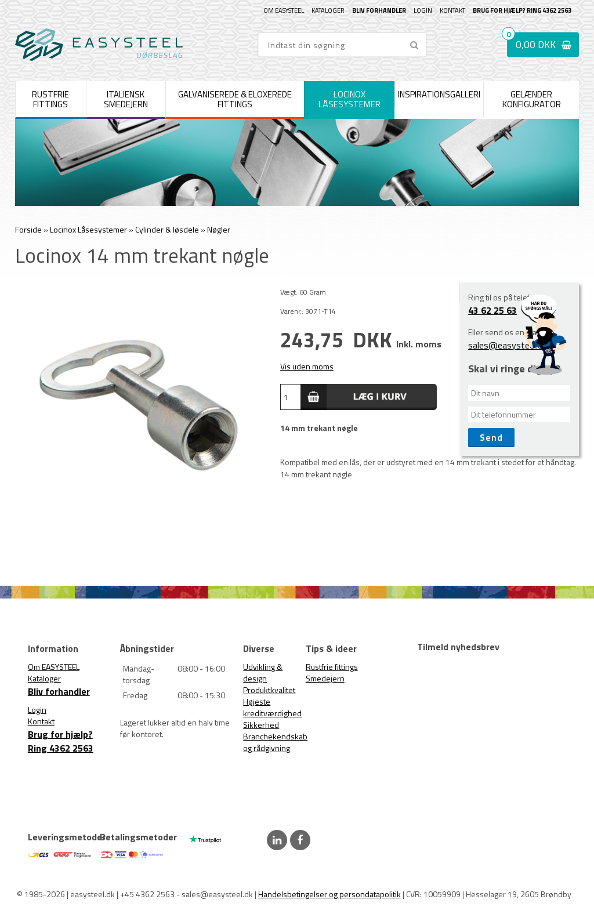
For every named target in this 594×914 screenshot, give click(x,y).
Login (423, 10)
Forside (28, 229)
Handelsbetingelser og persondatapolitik (329, 894)
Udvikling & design (262, 672)
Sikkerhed (261, 725)
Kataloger (328, 10)
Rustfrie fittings (332, 667)
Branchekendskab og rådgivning (275, 742)
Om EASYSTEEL (283, 10)
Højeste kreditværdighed (272, 707)
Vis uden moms (307, 366)
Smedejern (325, 678)
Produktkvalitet (269, 690)
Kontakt (452, 10)
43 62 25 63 (492, 310)
